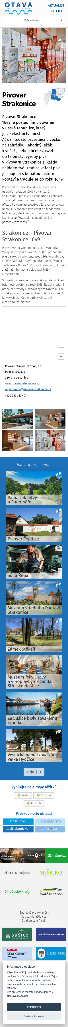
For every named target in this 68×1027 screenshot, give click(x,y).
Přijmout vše (34, 1006)
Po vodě (36, 803)
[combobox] (34, 20)
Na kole (46, 795)
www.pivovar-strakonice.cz (22, 383)
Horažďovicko (49, 821)
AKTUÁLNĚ (56, 5)
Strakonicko (17, 828)
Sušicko (17, 821)
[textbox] (34, 20)
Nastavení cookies (17, 996)
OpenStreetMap (13, 359)
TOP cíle (56, 11)
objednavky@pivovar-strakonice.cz (28, 389)
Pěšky (25, 795)
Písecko (49, 828)
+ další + (34, 772)
